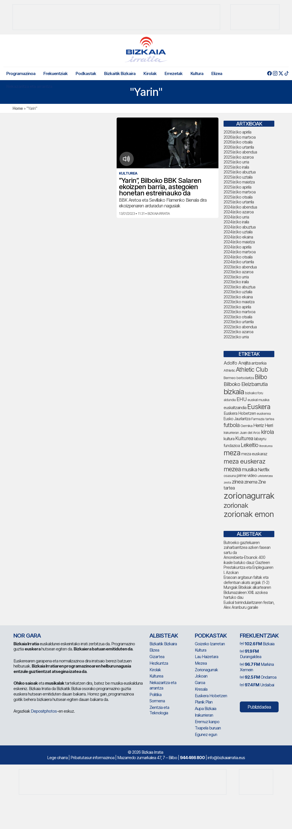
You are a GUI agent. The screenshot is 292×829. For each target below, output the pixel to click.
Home (18, 108)
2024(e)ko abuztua (240, 227)
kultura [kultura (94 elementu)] (229, 438)
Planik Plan (203, 702)
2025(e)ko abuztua (240, 171)
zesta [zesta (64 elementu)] (227, 482)
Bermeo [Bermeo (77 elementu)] (230, 378)
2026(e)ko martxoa (240, 137)
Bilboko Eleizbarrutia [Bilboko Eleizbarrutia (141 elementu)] (245, 384)
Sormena (157, 700)
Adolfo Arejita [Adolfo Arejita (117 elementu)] (237, 363)
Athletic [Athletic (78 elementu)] (229, 370)
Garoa (200, 682)
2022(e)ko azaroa (238, 331)
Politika (155, 694)
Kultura (196, 73)
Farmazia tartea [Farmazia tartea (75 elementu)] (262, 419)
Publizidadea (259, 707)
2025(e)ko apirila (237, 187)
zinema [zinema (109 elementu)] (250, 482)
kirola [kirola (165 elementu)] (267, 431)
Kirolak (150, 73)
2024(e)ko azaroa (239, 211)
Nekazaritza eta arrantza (29, 86)
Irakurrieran (204, 715)
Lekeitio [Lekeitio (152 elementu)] (249, 445)
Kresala (201, 689)
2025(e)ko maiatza (239, 181)
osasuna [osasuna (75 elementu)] (230, 476)
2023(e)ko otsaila (238, 316)
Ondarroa (258, 677)
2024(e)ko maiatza (239, 241)
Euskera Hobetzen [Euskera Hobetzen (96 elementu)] (240, 413)
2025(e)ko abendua (240, 151)
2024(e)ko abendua (240, 207)
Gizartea (156, 656)
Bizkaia (257, 643)
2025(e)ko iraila (236, 167)
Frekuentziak (55, 73)
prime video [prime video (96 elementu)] (247, 475)
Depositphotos (44, 711)
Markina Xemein (257, 667)
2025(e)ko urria (236, 161)
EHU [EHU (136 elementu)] (241, 399)
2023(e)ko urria (236, 276)
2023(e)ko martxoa (239, 311)
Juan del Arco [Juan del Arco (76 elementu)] (250, 432)
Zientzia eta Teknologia (159, 710)
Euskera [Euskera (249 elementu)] (258, 407)
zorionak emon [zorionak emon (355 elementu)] (249, 514)
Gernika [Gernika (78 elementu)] (246, 425)
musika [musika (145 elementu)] (249, 469)
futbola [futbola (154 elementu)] (232, 425)
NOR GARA (27, 635)
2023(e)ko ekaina (238, 296)
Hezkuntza (158, 663)
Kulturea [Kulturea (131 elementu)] (244, 438)
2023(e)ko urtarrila (239, 321)
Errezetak (173, 73)
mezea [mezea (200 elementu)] (232, 469)
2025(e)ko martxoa (240, 191)
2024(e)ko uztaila (238, 231)
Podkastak (86, 73)
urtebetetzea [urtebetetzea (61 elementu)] (265, 476)
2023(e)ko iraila (236, 281)
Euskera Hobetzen (211, 695)
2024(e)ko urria (236, 217)
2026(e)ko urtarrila (239, 147)
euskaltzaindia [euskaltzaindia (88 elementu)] (235, 407)
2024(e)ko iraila (236, 221)
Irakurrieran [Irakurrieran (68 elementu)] (231, 433)
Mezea (201, 663)
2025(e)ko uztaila (238, 177)
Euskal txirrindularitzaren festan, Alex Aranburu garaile (249, 605)
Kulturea (156, 676)
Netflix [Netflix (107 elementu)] (263, 469)
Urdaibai (257, 685)
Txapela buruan (208, 728)
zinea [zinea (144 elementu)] (237, 481)
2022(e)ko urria (236, 336)
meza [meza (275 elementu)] (232, 452)
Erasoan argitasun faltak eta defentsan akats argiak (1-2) (246, 580)
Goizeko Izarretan (210, 643)
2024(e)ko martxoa (240, 251)
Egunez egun (206, 734)
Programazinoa (20, 73)
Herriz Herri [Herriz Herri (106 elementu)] (263, 425)
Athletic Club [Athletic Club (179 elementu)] (252, 369)
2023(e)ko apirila (237, 306)
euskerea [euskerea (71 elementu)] (264, 413)
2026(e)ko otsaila (238, 141)
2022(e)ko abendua (240, 326)
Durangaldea (250, 653)
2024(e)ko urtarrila (239, 261)
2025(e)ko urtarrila (239, 201)
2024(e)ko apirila (237, 246)
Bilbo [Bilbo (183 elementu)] (261, 377)
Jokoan (201, 676)
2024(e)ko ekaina (238, 236)
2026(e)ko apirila (237, 132)
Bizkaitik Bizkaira (119, 73)
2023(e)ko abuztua (239, 286)
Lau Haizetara (206, 656)
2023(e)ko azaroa (238, 271)
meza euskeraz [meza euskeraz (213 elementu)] (244, 461)
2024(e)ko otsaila (238, 256)
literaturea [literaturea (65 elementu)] (265, 446)
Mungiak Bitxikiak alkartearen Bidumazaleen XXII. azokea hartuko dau (247, 592)
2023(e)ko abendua (240, 266)
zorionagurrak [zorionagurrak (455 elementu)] (249, 496)
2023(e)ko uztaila (238, 291)
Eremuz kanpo (207, 721)
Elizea (216, 73)
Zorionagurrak (206, 669)
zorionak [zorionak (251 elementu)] (236, 505)
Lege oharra (57, 757)
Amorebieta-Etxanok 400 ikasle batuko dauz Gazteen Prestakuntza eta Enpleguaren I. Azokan (248, 565)
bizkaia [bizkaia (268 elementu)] (234, 391)
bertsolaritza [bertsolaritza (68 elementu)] (245, 378)
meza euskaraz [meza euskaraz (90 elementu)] (254, 453)
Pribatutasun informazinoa (92, 757)
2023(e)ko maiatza (239, 301)
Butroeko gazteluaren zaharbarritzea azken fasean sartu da (247, 547)
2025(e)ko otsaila (238, 197)
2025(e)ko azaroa (239, 157)
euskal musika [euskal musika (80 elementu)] (258, 399)
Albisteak (163, 635)
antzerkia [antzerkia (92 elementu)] (258, 363)
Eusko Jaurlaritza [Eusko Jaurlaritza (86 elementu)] (237, 418)
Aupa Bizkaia (205, 708)
